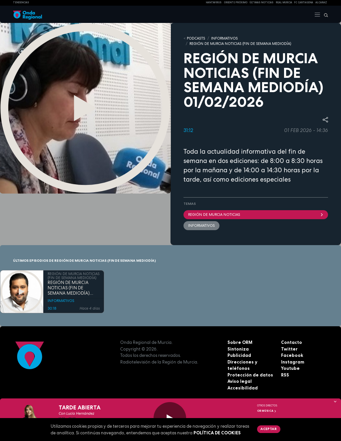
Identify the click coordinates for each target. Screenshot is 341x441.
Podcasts (196, 38)
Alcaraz (321, 2)
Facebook (292, 355)
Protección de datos (250, 374)
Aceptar (268, 428)
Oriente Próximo (235, 2)
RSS (285, 374)
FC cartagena (303, 2)
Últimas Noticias (261, 2)
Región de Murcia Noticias (255, 214)
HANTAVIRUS (213, 2)
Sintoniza (238, 349)
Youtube (290, 368)
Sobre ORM (239, 342)
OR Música (266, 410)
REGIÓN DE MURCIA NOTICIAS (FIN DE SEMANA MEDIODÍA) (240, 43)
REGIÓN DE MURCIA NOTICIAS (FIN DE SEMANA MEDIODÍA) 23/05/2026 (69, 288)
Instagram (292, 362)
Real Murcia (284, 2)
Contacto (291, 342)
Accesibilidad (242, 387)
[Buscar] (324, 14)
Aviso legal (239, 381)
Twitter (289, 349)
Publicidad (239, 355)
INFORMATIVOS (224, 38)
